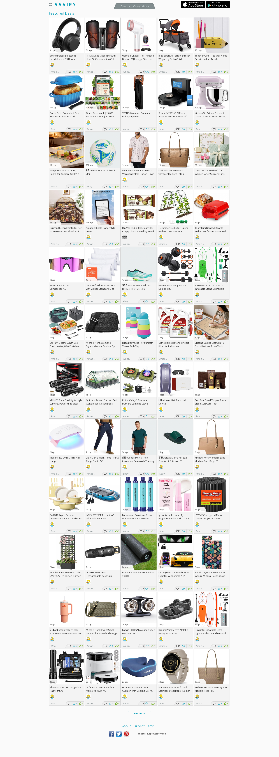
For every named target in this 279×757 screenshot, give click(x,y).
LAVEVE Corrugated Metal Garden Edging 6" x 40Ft (208, 516)
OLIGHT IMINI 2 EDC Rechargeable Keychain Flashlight (99, 576)
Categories (140, 6)
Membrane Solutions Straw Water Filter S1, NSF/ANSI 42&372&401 (137, 518)
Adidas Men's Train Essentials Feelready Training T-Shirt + (138, 461)
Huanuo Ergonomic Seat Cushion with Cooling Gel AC (137, 689)
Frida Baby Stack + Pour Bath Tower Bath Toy (137, 344)
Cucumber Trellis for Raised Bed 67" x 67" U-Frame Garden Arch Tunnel (174, 231)
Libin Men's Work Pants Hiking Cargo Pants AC (102, 459)
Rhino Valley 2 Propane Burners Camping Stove (135, 402)
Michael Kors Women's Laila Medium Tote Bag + (210, 459)
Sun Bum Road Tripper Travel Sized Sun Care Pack (211, 402)
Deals (124, 6)
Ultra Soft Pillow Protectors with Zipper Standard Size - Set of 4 (100, 289)
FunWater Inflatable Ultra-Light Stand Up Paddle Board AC (210, 633)
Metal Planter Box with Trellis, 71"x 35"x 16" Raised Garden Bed (66, 576)
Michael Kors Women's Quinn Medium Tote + (211, 689)
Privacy (139, 726)
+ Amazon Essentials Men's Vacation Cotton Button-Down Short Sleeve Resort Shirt (138, 174)
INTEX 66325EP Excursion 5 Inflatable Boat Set (100, 516)
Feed (151, 726)
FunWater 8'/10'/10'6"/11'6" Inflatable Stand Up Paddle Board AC (209, 289)
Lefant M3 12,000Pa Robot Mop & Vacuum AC (100, 689)
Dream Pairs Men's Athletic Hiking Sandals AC (173, 631)
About (126, 726)
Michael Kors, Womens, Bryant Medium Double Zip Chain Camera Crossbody (100, 346)
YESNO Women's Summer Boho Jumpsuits (136, 114)
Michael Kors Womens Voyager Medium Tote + (173, 172)
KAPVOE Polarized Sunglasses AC (59, 287)
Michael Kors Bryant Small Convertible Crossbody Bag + (101, 633)
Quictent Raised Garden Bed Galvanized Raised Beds (101, 402)
